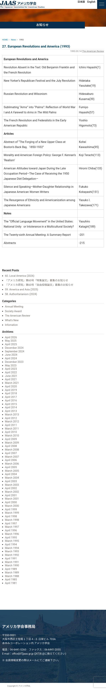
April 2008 (11, 446)
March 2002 (12, 491)
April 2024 (11, 358)
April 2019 (11, 390)
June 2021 (11, 376)
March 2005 (12, 470)
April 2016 (11, 400)
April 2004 (11, 474)
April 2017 (11, 397)
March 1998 (12, 520)
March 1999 (12, 512)
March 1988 (12, 576)
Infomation (11, 324)
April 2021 (11, 379)
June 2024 (11, 354)
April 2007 (11, 453)
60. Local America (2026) (19, 275)
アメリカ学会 (22, 4)
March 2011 (12, 428)
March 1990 (12, 565)
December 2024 (14, 347)
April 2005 (11, 467)
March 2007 (12, 456)
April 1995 (11, 537)
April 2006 (11, 460)
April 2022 (11, 372)
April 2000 (11, 502)
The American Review (93, 51)
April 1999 (11, 509)
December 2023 (14, 362)
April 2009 (11, 439)
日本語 (81, 1)
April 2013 (11, 411)
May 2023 (11, 365)
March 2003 (12, 484)
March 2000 (12, 505)
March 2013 (12, 414)
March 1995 (12, 540)
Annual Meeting (14, 306)
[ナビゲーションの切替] (101, 4)
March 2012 (12, 421)
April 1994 (11, 544)
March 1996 (12, 534)
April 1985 (11, 579)
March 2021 (12, 382)
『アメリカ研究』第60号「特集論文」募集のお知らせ (36, 280)
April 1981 (11, 583)
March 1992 (12, 555)
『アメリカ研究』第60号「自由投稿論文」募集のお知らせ (39, 284)
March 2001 (12, 498)
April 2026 (11, 337)
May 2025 (11, 340)
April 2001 (11, 495)
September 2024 (14, 351)
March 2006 (12, 463)
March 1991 (12, 562)
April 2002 (11, 488)
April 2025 (11, 344)
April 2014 (11, 407)
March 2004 (12, 477)
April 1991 (11, 558)
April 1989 (11, 569)
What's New (12, 320)
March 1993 (12, 551)
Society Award (13, 311)
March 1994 (12, 548)
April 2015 (11, 404)
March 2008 (12, 449)
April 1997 (11, 523)
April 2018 (11, 393)
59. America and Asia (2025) (21, 289)
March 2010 (12, 435)
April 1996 (11, 530)
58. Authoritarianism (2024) (21, 294)
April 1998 (11, 516)
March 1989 (12, 572)
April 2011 (11, 425)
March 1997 (12, 526)
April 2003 (11, 481)
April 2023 (11, 368)
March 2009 (12, 442)
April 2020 (11, 386)
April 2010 (11, 432)
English (91, 1)
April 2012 (11, 418)
